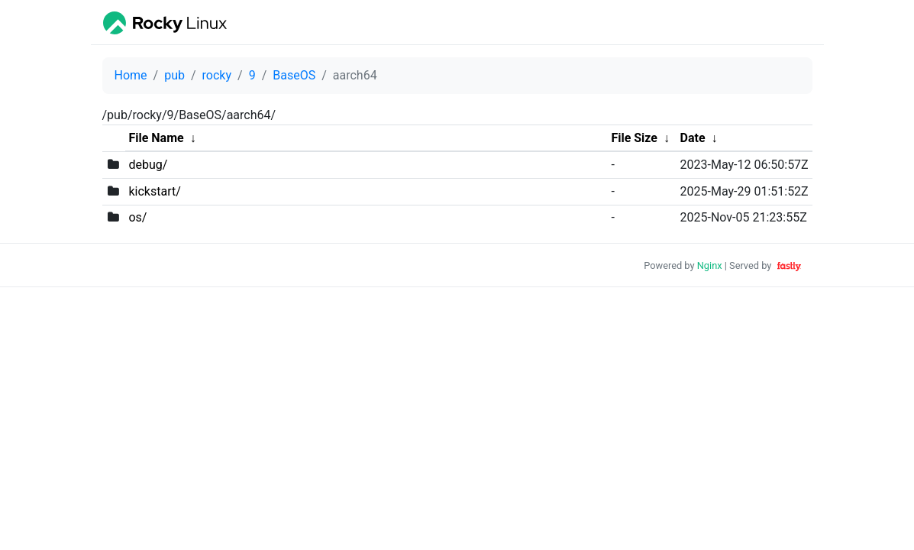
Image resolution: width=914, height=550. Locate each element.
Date (693, 138)
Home (131, 75)
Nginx (709, 265)
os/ (137, 217)
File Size (634, 138)
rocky (216, 75)
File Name (155, 138)
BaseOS (294, 75)
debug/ (147, 164)
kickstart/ (154, 191)
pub (174, 75)
